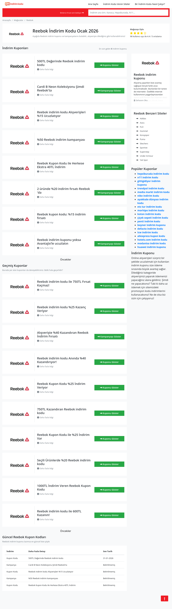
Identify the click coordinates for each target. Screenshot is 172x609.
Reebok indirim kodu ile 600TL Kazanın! (59, 513)
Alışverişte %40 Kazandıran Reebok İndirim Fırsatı (63, 334)
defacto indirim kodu (150, 228)
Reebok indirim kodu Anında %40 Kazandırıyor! (61, 360)
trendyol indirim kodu (150, 188)
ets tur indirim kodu (149, 206)
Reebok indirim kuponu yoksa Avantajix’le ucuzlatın (59, 241)
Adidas (141, 118)
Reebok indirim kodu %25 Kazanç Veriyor (61, 309)
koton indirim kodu (149, 214)
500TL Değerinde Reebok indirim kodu (61, 63)
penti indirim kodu (148, 221)
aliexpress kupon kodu (151, 236)
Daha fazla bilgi (45, 69)
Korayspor (142, 135)
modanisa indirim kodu (151, 243)
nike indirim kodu (148, 195)
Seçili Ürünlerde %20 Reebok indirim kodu (64, 462)
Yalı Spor (142, 160)
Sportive (141, 147)
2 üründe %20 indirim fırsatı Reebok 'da (63, 191)
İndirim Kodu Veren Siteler (116, 4)
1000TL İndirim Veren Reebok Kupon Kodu (64, 487)
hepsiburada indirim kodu (153, 173)
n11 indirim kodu (147, 177)
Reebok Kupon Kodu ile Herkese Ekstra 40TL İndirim (60, 165)
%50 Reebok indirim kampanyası (61, 140)
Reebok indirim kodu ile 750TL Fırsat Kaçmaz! (64, 283)
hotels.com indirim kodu (152, 239)
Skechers (142, 143)
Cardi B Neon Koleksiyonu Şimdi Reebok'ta (60, 88)
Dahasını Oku (141, 100)
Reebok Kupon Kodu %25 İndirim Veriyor (61, 385)
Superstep (142, 151)
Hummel (142, 131)
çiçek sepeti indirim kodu (152, 217)
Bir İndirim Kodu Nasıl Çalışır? (150, 4)
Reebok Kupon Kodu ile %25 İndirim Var (63, 436)
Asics (140, 122)
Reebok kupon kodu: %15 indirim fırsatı (61, 216)
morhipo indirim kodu (150, 210)
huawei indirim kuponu (151, 247)
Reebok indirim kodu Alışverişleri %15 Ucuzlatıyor (61, 114)
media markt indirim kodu (153, 192)
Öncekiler (65, 259)
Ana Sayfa (93, 4)
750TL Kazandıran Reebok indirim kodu (61, 411)
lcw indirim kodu (147, 232)
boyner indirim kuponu (151, 225)
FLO (140, 126)
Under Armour (144, 156)
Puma (140, 139)
